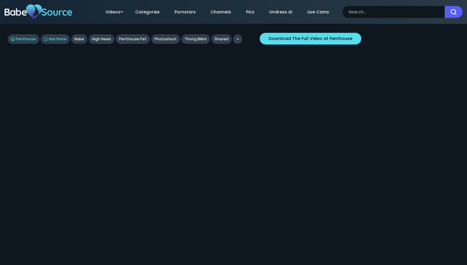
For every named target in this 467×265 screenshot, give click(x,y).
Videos (114, 12)
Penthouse (23, 38)
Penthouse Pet (133, 38)
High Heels (101, 38)
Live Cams (318, 12)
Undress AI (280, 12)
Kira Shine (55, 38)
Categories (147, 12)
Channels (221, 12)
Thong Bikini (196, 38)
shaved (221, 38)
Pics (250, 12)
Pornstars (185, 12)
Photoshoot (166, 38)
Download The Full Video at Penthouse (310, 38)
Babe (79, 38)
